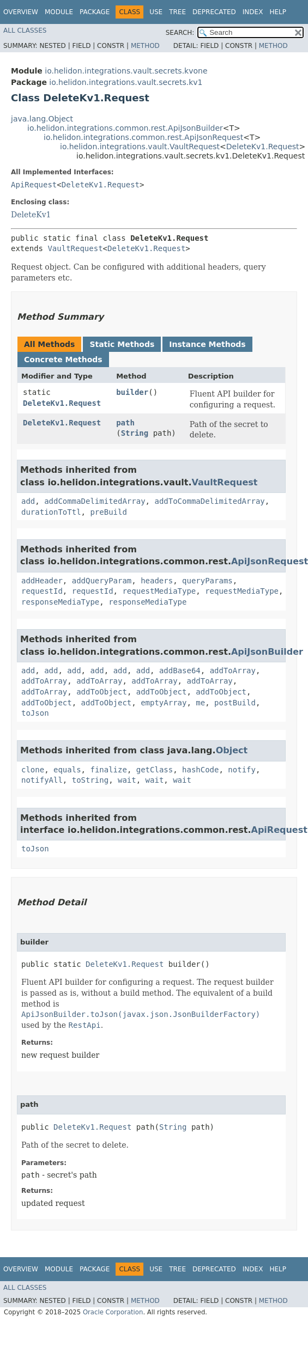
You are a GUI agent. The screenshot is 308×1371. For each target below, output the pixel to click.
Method (145, 46)
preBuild (108, 512)
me (200, 702)
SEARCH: (180, 32)
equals (67, 769)
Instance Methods (207, 344)
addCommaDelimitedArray (94, 501)
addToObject (101, 691)
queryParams (207, 580)
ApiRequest (34, 184)
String (135, 433)
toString (90, 780)
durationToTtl (51, 512)
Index (253, 12)
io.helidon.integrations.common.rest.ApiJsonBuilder (125, 128)
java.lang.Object (42, 118)
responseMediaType (60, 602)
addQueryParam (102, 580)
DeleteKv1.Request (262, 146)
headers (157, 580)
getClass (154, 769)
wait (127, 780)
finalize (108, 769)
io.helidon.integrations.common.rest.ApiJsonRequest (143, 137)
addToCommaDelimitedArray (209, 501)
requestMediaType (159, 591)
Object (232, 750)
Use (155, 12)
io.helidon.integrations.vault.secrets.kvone (126, 70)
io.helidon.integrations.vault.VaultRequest (140, 146)
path (125, 422)
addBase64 (180, 670)
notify (242, 769)
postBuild (235, 702)
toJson (35, 713)
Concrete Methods (63, 359)
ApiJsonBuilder (267, 652)
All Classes (24, 30)
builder (132, 392)
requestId (42, 591)
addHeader (42, 580)
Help (277, 12)
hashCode (200, 769)
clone (32, 769)
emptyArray (163, 702)
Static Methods (121, 344)
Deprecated (214, 12)
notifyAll (42, 780)
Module (59, 12)
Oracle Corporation (113, 1312)
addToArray (233, 670)
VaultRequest (74, 248)
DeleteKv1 (31, 214)
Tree (177, 12)
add (28, 501)
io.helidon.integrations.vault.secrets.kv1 (125, 82)
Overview (20, 12)
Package (95, 12)
